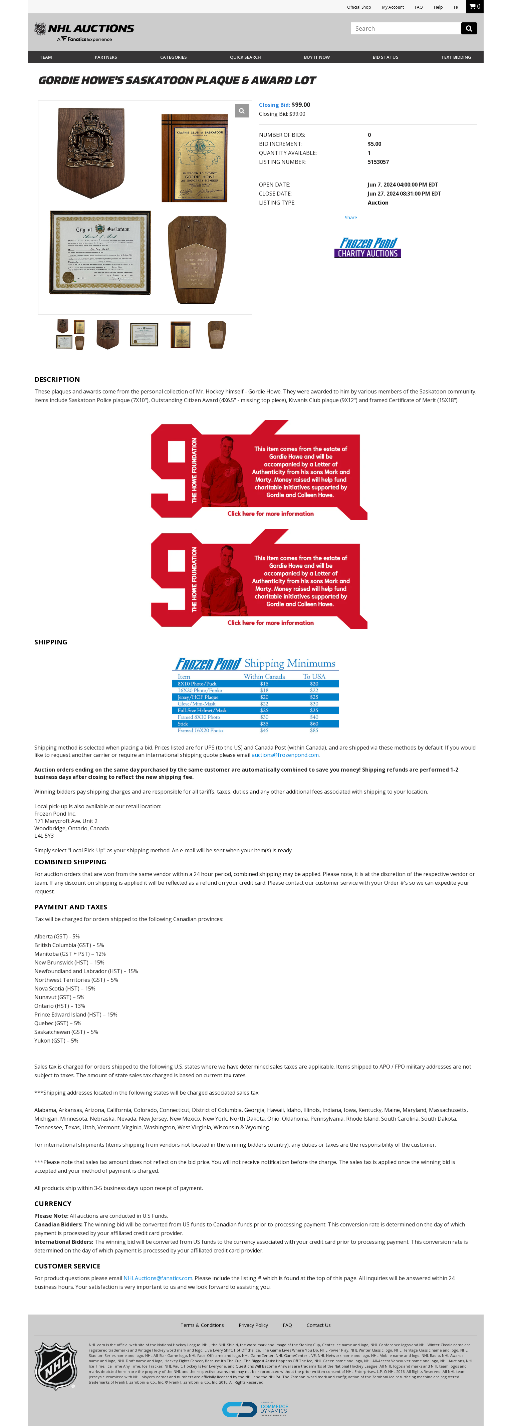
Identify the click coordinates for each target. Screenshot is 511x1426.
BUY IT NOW (317, 57)
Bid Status (386, 57)
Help (438, 7)
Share (351, 217)
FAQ (419, 7)
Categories (173, 57)
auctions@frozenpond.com (285, 755)
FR (456, 7)
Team (46, 57)
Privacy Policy (253, 1325)
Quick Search (245, 57)
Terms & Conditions (202, 1325)
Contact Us (319, 1325)
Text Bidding (456, 57)
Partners (106, 57)
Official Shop (359, 7)
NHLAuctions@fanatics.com (157, 1278)
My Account (393, 7)
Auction (378, 202)
